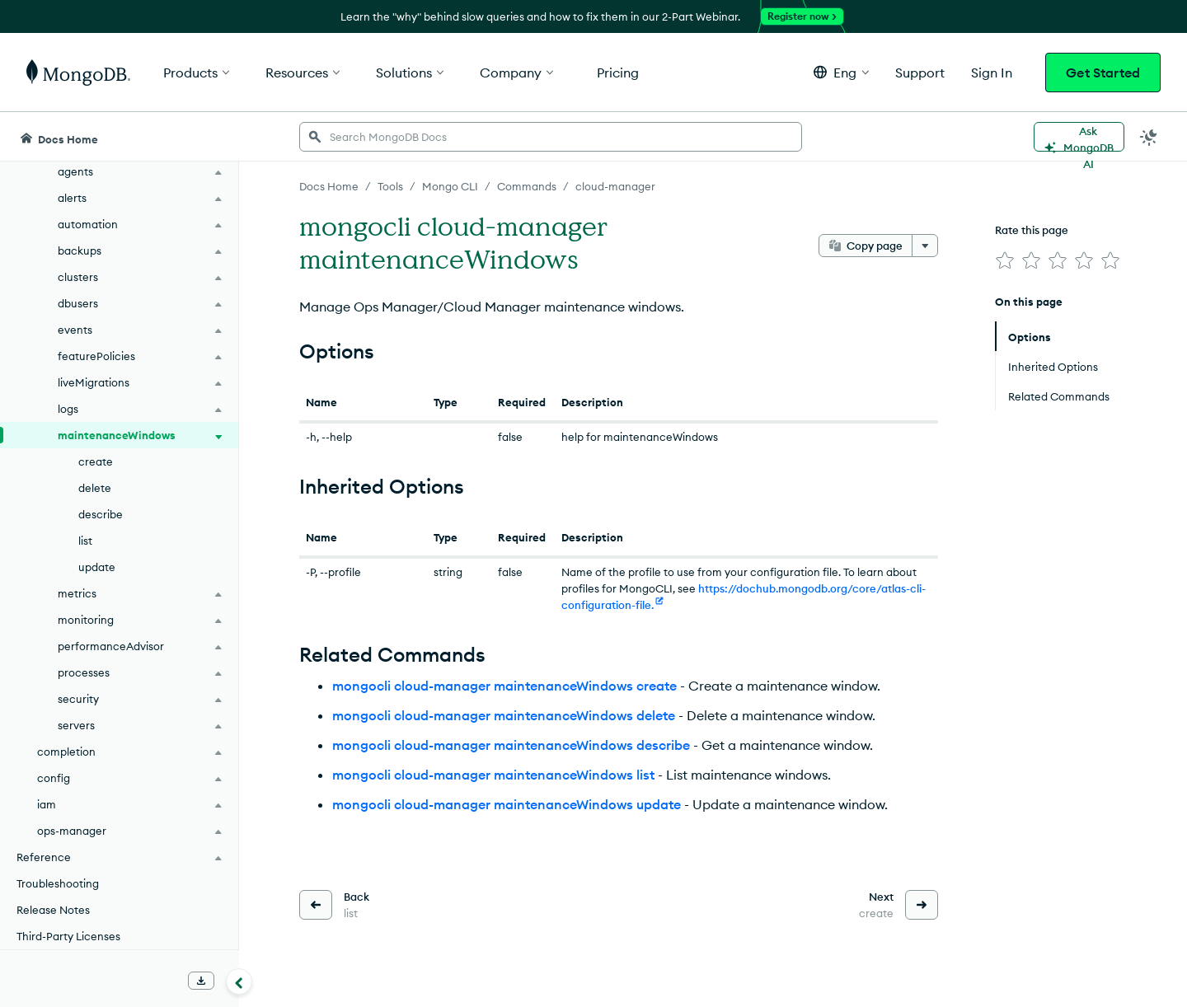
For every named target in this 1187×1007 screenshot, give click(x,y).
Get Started (1103, 72)
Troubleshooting (57, 883)
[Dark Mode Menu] (1149, 136)
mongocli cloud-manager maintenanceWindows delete (503, 715)
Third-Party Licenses (68, 936)
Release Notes (53, 909)
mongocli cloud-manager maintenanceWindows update (506, 804)
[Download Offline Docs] (201, 981)
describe (100, 514)
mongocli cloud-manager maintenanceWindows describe (511, 745)
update (96, 567)
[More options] (925, 245)
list (85, 540)
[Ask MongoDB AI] (1079, 137)
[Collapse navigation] (239, 981)
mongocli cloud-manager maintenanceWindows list (493, 774)
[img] (1005, 260)
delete (94, 487)
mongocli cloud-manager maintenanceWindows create (504, 685)
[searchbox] (550, 137)
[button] (841, 72)
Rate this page (1031, 230)
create (95, 461)
